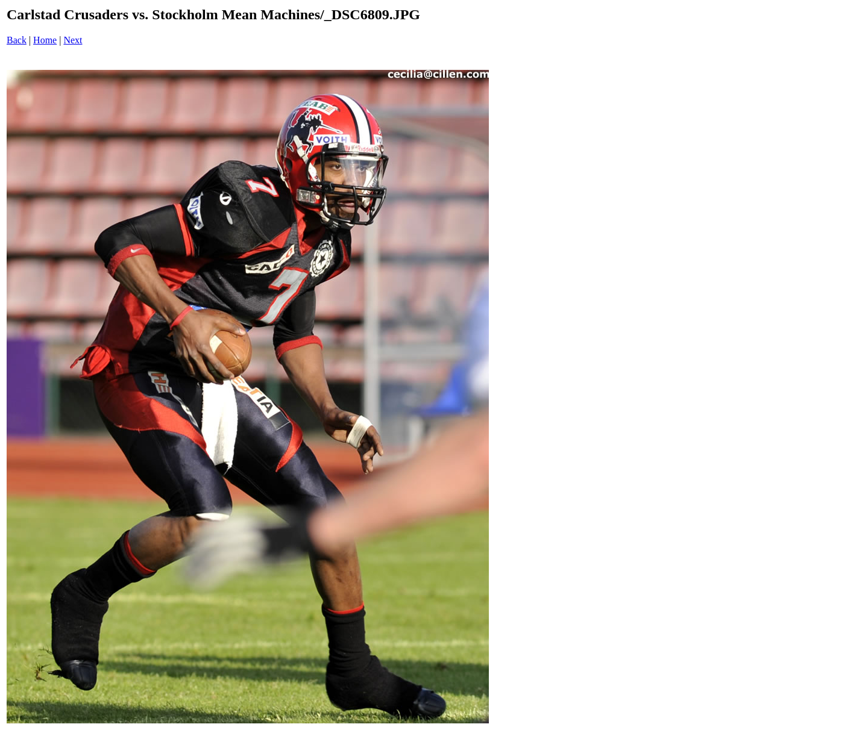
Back (17, 40)
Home (45, 40)
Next (72, 40)
